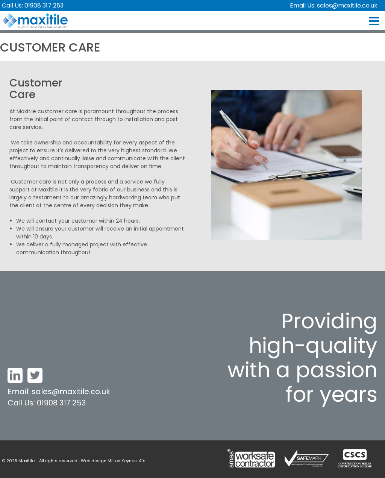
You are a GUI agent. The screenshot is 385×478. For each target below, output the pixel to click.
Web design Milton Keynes (109, 461)
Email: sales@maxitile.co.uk (59, 391)
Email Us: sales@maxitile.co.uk (333, 5)
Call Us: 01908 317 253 (33, 5)
